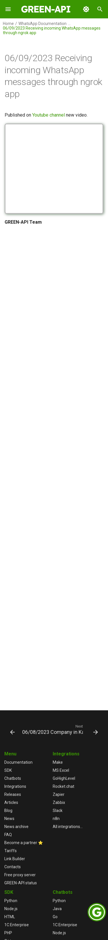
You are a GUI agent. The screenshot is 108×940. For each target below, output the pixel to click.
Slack (57, 810)
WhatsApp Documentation (42, 23)
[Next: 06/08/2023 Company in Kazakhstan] (59, 729)
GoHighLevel (64, 778)
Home (8, 23)
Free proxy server (20, 875)
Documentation (18, 762)
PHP (8, 933)
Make (58, 762)
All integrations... (68, 826)
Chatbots (12, 778)
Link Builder (14, 858)
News (9, 818)
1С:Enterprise (16, 924)
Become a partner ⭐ (23, 842)
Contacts (12, 866)
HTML (9, 916)
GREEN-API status (20, 883)
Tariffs (10, 850)
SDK (8, 770)
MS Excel (61, 770)
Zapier (59, 794)
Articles (11, 802)
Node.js (11, 908)
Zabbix (59, 802)
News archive (16, 826)
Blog (8, 810)
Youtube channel (48, 115)
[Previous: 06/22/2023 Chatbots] (10, 729)
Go (55, 916)
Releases (12, 794)
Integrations (15, 786)
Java (57, 908)
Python (10, 900)
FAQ (8, 834)
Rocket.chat (63, 786)
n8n (56, 818)
